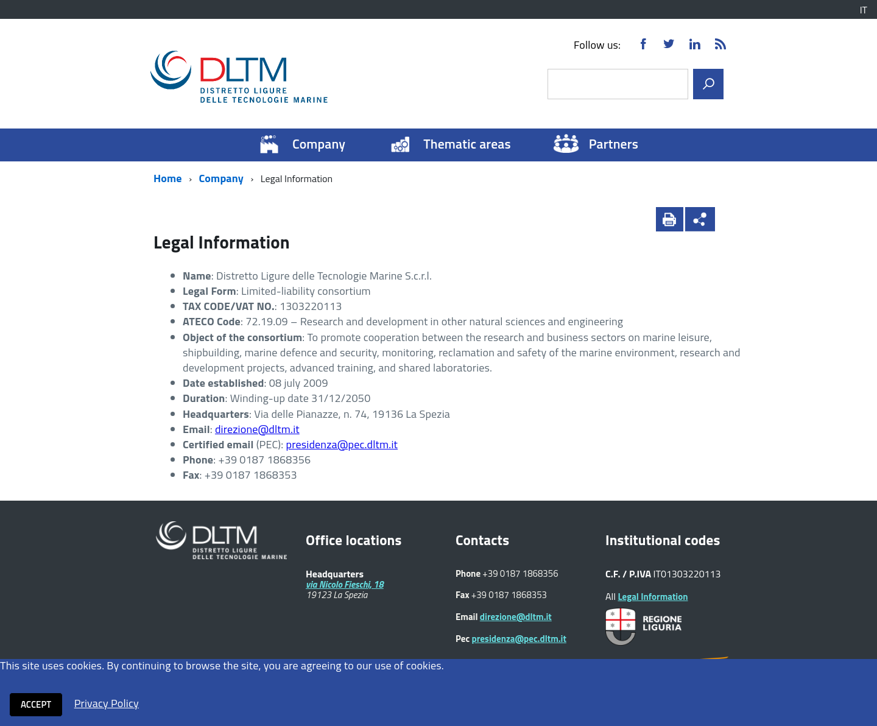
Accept (36, 704)
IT (863, 9)
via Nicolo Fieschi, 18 (345, 584)
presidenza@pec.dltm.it (342, 444)
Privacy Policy (106, 703)
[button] (731, 218)
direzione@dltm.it (257, 429)
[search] (708, 84)
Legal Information (653, 597)
